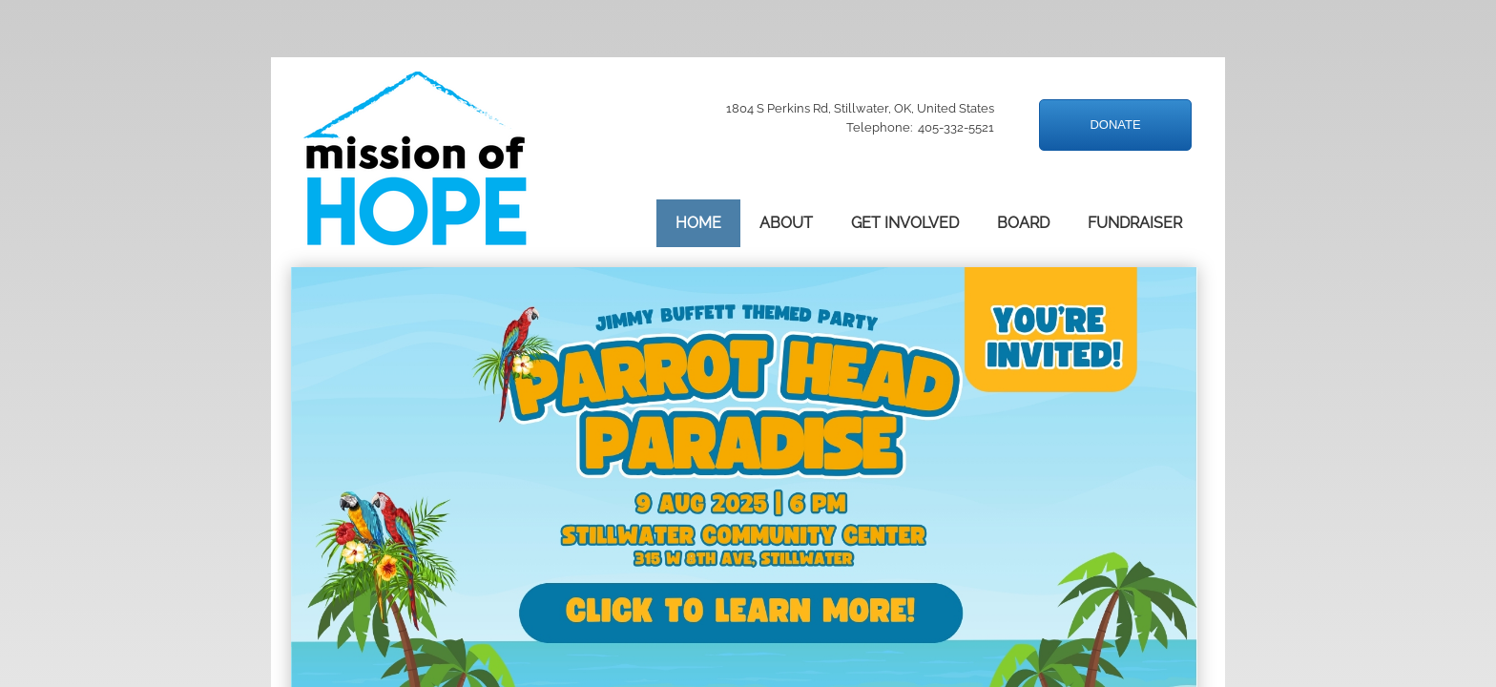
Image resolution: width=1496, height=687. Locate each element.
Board (1023, 223)
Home (698, 223)
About (786, 223)
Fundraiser (1135, 223)
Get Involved (905, 223)
